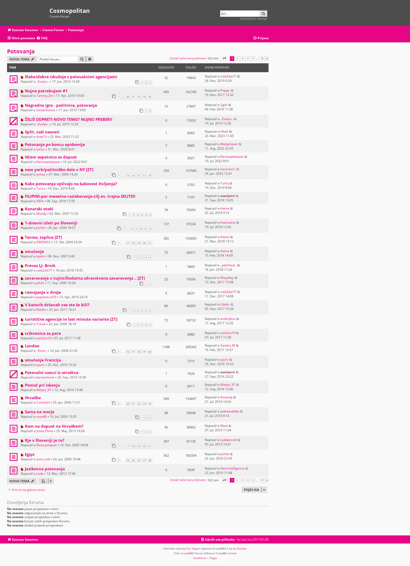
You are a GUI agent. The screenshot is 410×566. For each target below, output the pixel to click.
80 (150, 352)
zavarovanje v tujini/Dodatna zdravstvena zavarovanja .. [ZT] (85, 278)
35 (133, 460)
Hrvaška (33, 397)
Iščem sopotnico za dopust (51, 157)
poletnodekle (229, 411)
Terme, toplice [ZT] (43, 237)
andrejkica (228, 318)
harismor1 (228, 169)
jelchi (40, 283)
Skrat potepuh (46, 445)
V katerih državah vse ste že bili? (57, 304)
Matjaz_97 (43, 390)
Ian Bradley (240, 548)
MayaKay (227, 277)
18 (150, 175)
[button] (224, 58)
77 (133, 352)
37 (144, 460)
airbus (40, 174)
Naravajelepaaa (48, 162)
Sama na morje (39, 411)
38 (150, 460)
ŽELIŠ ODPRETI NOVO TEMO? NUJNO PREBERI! (68, 119)
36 (139, 460)
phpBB (188, 553)
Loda (39, 473)
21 (150, 243)
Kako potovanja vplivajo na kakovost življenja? (71, 183)
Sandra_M (227, 345)
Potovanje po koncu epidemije (55, 144)
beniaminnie (45, 377)
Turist (40, 188)
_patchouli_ (228, 265)
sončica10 (43, 338)
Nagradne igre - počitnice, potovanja (61, 105)
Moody (41, 213)
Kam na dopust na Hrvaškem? (54, 426)
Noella (41, 309)
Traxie (40, 324)
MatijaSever (229, 144)
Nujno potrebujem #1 (46, 90)
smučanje (34, 251)
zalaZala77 (228, 76)
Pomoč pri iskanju (42, 385)
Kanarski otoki (39, 208)
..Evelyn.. (42, 81)
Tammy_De (44, 95)
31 (133, 97)
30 (128, 97)
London (32, 345)
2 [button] (237, 58)
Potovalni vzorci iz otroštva (51, 372)
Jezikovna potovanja (45, 468)
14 (128, 175)
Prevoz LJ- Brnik (40, 265)
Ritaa (224, 425)
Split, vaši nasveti (42, 131)
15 (133, 175)
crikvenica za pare (43, 333)
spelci (40, 256)
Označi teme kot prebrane (187, 58)
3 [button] (242, 58)
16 (139, 175)
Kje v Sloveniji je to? (44, 440)
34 (150, 97)
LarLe (40, 149)
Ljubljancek (228, 440)
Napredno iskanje (253, 19)
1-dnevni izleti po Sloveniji (51, 222)
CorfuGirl (43, 402)
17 (144, 175)
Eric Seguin (193, 548)
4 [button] (247, 58)
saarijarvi (227, 196)
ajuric (40, 365)
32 (139, 97)
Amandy (226, 397)
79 (144, 352)
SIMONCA (43, 242)
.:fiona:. (41, 350)
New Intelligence (232, 468)
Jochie (40, 227)
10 (150, 229)
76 (128, 352)
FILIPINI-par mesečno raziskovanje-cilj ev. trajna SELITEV (80, 196)
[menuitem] (42, 38)
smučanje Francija (43, 360)
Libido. (225, 304)
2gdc (223, 105)
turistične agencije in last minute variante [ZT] (71, 319)
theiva (224, 208)
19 (139, 243)
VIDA (39, 201)
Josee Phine (44, 431)
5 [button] (253, 58)
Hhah (224, 131)
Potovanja (21, 51)
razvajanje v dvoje (43, 292)
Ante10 (41, 136)
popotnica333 (46, 297)
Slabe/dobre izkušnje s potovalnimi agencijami (71, 76)
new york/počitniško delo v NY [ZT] (59, 169)
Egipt (30, 454)
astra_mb (43, 459)
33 (144, 97)
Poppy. (225, 90)
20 (144, 243)
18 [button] (262, 58)
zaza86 (41, 416)
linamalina (228, 222)
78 (139, 352)
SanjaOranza (45, 110)
